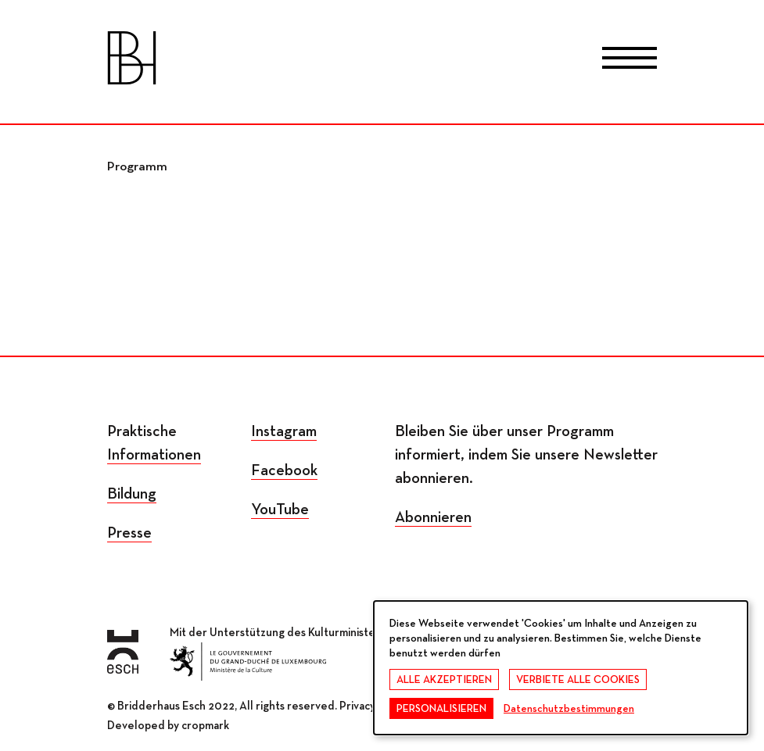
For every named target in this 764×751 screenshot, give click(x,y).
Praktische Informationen (154, 443)
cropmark (205, 725)
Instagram (284, 431)
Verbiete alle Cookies (578, 679)
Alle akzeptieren (444, 679)
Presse (129, 533)
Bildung (131, 494)
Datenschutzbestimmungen (569, 708)
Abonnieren (433, 517)
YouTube (280, 509)
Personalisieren (441, 708)
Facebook (284, 470)
